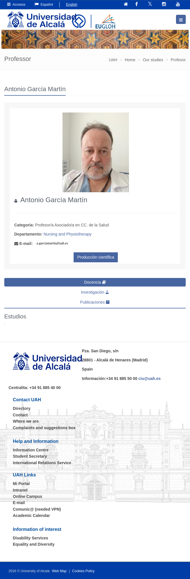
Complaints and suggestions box (44, 427)
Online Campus (27, 496)
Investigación (95, 292)
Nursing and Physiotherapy (68, 234)
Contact (20, 415)
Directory (21, 408)
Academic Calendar (31, 515)
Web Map (59, 571)
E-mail (19, 502)
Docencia (95, 282)
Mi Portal (21, 483)
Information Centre (30, 450)
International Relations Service (42, 463)
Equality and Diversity (33, 544)
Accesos (16, 4)
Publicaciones (95, 302)
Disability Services (30, 538)
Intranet (20, 490)
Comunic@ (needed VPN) (37, 509)
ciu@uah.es (149, 378)
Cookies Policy (83, 571)
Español (44, 4)
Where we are (26, 421)
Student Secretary (30, 456)
